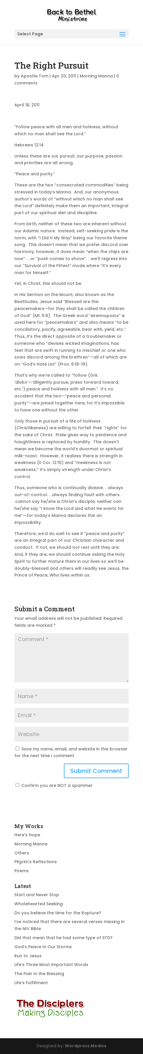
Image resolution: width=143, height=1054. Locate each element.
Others (21, 853)
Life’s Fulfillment (31, 983)
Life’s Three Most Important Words (51, 965)
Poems (21, 871)
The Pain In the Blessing (39, 974)
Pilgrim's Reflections (35, 862)
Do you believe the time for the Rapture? (57, 913)
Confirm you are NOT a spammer (54, 785)
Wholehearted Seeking (38, 904)
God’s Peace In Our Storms (43, 947)
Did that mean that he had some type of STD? (63, 938)
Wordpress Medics (85, 1046)
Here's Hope (27, 835)
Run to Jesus (28, 956)
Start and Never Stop (36, 895)
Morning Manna (96, 76)
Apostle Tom (34, 76)
